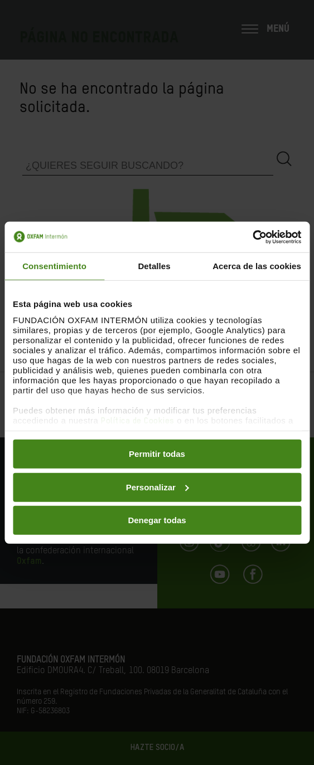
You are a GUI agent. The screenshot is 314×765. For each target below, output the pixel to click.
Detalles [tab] (154, 266)
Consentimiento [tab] (54, 266)
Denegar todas (157, 520)
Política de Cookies (138, 420)
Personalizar (157, 486)
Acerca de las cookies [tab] (256, 266)
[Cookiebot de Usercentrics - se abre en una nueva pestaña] (252, 237)
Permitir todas (157, 454)
